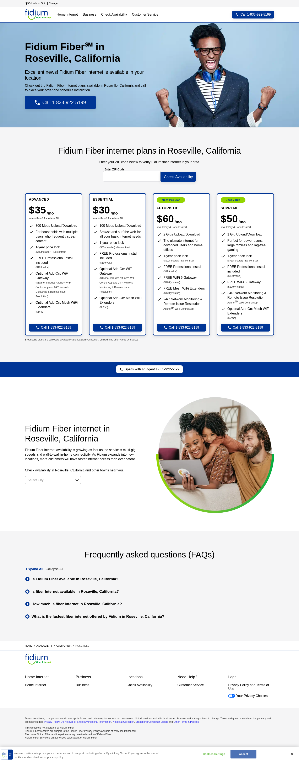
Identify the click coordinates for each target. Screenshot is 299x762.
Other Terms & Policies (186, 720)
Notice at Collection (123, 720)
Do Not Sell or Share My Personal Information (86, 720)
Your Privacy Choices (248, 695)
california (63, 644)
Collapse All (54, 568)
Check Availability (139, 684)
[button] (77, 479)
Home (28, 644)
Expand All (34, 568)
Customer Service (190, 684)
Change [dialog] (53, 3)
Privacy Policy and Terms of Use (248, 685)
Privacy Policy (51, 720)
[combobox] (48, 479)
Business (82, 684)
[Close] (292, 754)
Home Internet (35, 684)
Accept (243, 754)
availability (44, 644)
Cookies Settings (214, 754)
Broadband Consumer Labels (152, 720)
